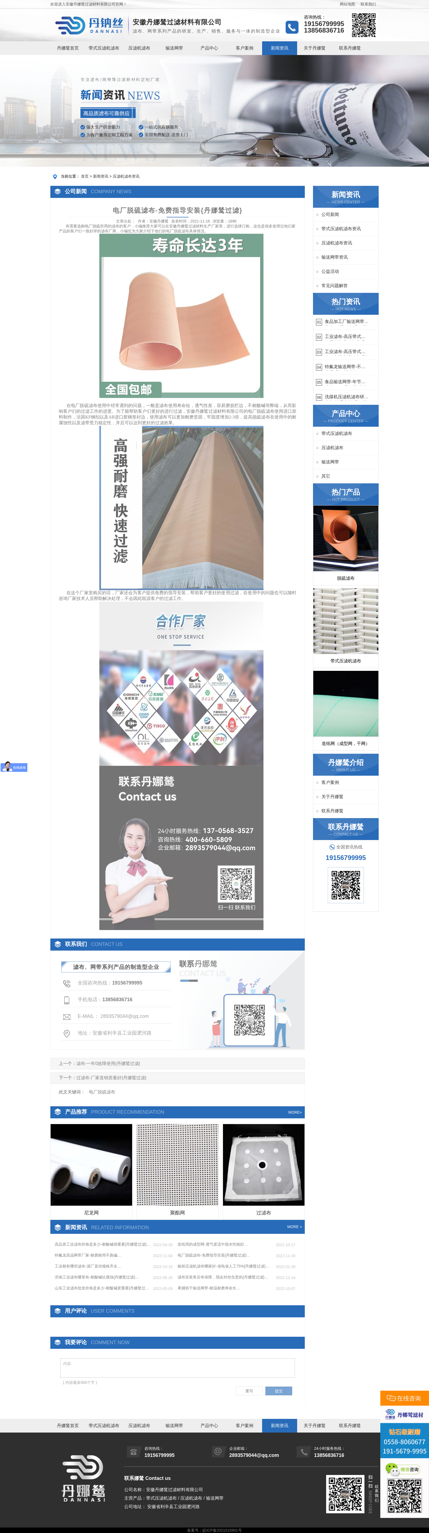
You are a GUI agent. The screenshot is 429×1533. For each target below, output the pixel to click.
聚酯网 (177, 1213)
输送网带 (174, 48)
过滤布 (263, 1213)
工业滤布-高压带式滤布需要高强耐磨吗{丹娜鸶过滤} (345, 337)
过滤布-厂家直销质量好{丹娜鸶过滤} (111, 1077)
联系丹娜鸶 (350, 48)
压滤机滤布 (139, 48)
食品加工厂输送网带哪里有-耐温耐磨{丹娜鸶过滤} (347, 322)
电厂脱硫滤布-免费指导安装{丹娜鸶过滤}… (214, 1255)
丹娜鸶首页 (68, 48)
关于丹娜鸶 (315, 48)
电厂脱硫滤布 (177, 231)
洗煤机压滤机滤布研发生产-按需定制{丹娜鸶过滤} (347, 397)
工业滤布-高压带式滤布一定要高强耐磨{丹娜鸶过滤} (345, 352)
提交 (279, 1391)
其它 (325, 476)
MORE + (294, 1227)
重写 (249, 1391)
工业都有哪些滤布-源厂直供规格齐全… (88, 1266)
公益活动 (330, 271)
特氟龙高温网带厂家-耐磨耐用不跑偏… (88, 1255)
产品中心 (209, 48)
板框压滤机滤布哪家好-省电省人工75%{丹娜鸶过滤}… (223, 1266)
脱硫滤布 (346, 578)
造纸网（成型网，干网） (346, 743)
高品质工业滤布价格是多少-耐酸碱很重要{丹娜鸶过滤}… (102, 1244)
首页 (85, 176)
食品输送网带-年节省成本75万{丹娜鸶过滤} (346, 382)
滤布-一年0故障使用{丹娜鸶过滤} (108, 1063)
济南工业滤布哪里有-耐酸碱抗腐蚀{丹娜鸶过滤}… (97, 1277)
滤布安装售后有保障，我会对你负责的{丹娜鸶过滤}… (223, 1277)
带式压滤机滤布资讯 (341, 228)
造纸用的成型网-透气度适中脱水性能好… (213, 1244)
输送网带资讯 (334, 257)
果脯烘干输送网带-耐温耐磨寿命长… (209, 1288)
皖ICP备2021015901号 (222, 1530)
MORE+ (295, 1112)
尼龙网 (91, 1213)
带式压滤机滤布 (104, 48)
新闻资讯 (279, 48)
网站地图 (347, 4)
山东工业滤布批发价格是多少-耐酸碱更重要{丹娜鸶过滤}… (100, 1288)
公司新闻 (330, 214)
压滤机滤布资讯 (126, 176)
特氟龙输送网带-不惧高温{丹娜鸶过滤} (345, 367)
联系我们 (368, 4)
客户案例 (244, 48)
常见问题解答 (334, 285)
